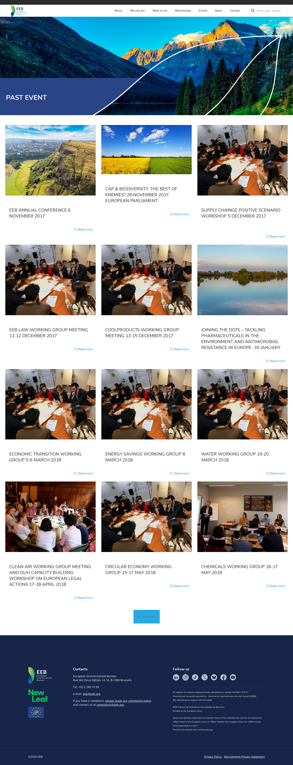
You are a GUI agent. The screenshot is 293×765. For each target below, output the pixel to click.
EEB (40, 675)
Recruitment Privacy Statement (244, 757)
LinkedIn (176, 677)
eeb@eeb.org (91, 694)
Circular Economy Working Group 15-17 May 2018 (138, 570)
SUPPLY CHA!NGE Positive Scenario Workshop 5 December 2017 (240, 213)
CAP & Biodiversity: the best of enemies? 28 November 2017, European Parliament (141, 195)
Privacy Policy (213, 757)
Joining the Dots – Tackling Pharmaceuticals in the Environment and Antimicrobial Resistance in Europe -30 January (240, 339)
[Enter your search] (268, 10)
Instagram (185, 677)
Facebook (223, 677)
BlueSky (214, 677)
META (38, 695)
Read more (85, 229)
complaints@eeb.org (110, 705)
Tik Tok (195, 677)
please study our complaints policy (128, 701)
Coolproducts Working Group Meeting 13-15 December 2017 (142, 333)
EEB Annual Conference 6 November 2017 (40, 213)
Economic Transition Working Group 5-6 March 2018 (45, 457)
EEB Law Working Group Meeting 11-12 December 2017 (48, 333)
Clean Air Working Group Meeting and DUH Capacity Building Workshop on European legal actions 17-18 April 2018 (50, 575)
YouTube (233, 677)
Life (36, 712)
